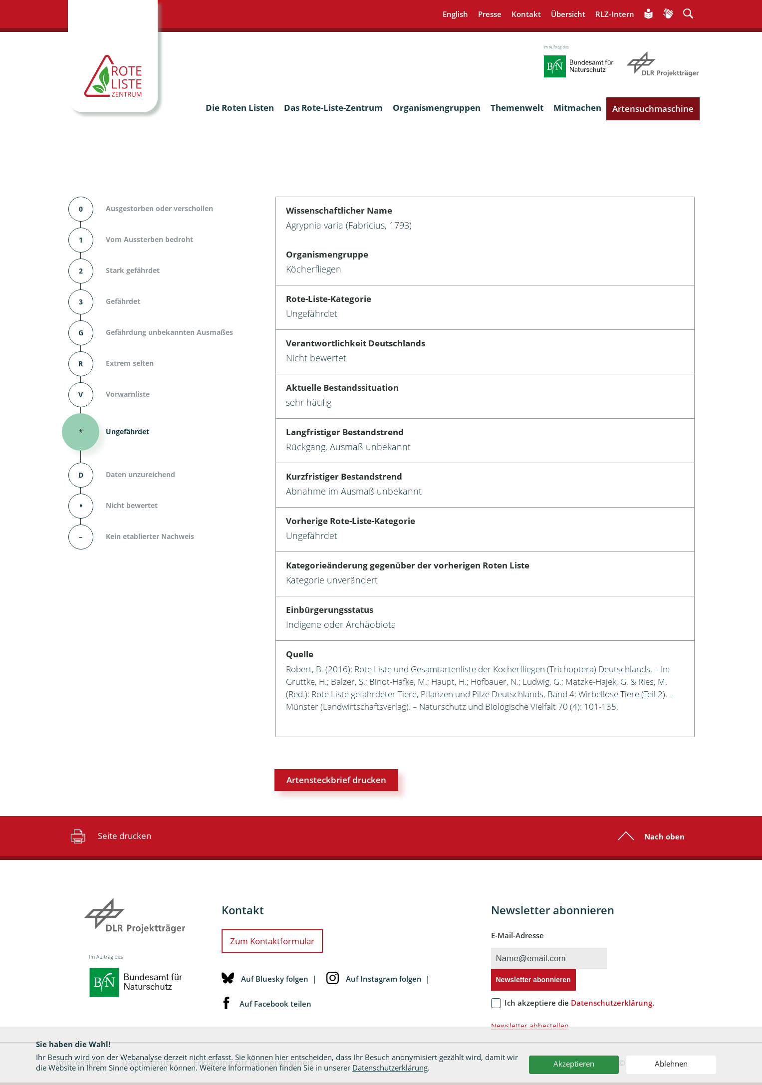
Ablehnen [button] (671, 1064)
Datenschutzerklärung (390, 1068)
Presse (490, 14)
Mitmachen (577, 107)
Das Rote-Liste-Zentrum (333, 107)
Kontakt (526, 14)
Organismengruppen (437, 107)
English (455, 14)
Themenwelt (517, 107)
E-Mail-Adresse (517, 935)
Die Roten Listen (240, 107)
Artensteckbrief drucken (336, 780)
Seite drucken (109, 836)
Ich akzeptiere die (579, 1003)
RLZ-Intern (614, 14)
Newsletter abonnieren (533, 980)
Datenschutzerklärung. (612, 1003)
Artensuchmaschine (653, 108)
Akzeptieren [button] (573, 1064)
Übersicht (568, 14)
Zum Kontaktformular (272, 941)
